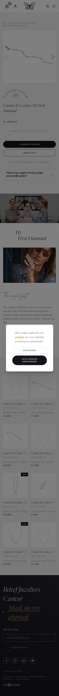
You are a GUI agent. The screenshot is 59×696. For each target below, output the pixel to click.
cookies (19, 337)
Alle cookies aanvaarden (29, 360)
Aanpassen (29, 350)
